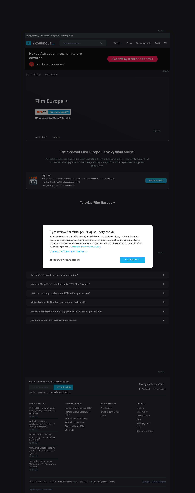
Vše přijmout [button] (132, 259)
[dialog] (98, 246)
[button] (97, 251)
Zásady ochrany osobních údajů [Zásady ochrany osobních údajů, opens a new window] (86, 246)
